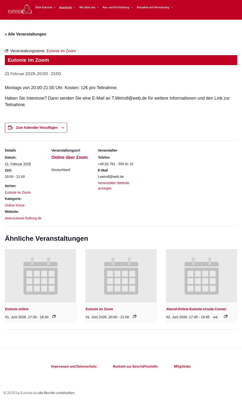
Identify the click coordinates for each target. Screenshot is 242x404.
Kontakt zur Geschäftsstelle (135, 366)
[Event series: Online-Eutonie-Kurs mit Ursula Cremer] (225, 316)
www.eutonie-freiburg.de (23, 218)
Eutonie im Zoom (18, 192)
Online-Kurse (15, 205)
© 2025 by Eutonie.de (20, 393)
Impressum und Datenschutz (74, 366)
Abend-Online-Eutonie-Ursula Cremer (196, 309)
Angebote (67, 7)
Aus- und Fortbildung (117, 7)
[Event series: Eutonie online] (54, 316)
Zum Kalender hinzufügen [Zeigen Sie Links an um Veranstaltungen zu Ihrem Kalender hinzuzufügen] (37, 127)
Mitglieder (182, 366)
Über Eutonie (45, 7)
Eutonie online (16, 309)
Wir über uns (89, 7)
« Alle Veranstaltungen (25, 34)
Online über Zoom (69, 157)
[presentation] (40, 275)
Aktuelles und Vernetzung (155, 7)
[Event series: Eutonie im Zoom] (134, 316)
